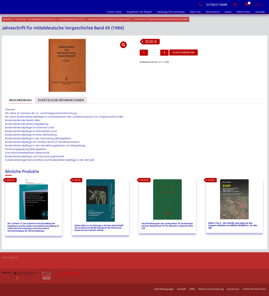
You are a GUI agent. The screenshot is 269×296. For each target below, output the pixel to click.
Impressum (233, 289)
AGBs (192, 289)
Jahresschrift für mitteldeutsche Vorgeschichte (108, 19)
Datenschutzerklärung (210, 289)
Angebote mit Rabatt (139, 11)
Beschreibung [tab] (20, 100)
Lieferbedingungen (164, 289)
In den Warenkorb (183, 52)
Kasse (228, 11)
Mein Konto (243, 11)
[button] (123, 44)
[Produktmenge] (154, 52)
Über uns (195, 11)
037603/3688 (212, 5)
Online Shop (114, 11)
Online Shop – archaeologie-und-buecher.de (34, 19)
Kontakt (260, 11)
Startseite (7, 19)
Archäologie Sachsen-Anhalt (71, 19)
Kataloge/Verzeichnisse (171, 11)
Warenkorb (213, 11)
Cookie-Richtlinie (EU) (254, 289)
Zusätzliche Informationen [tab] (61, 100)
